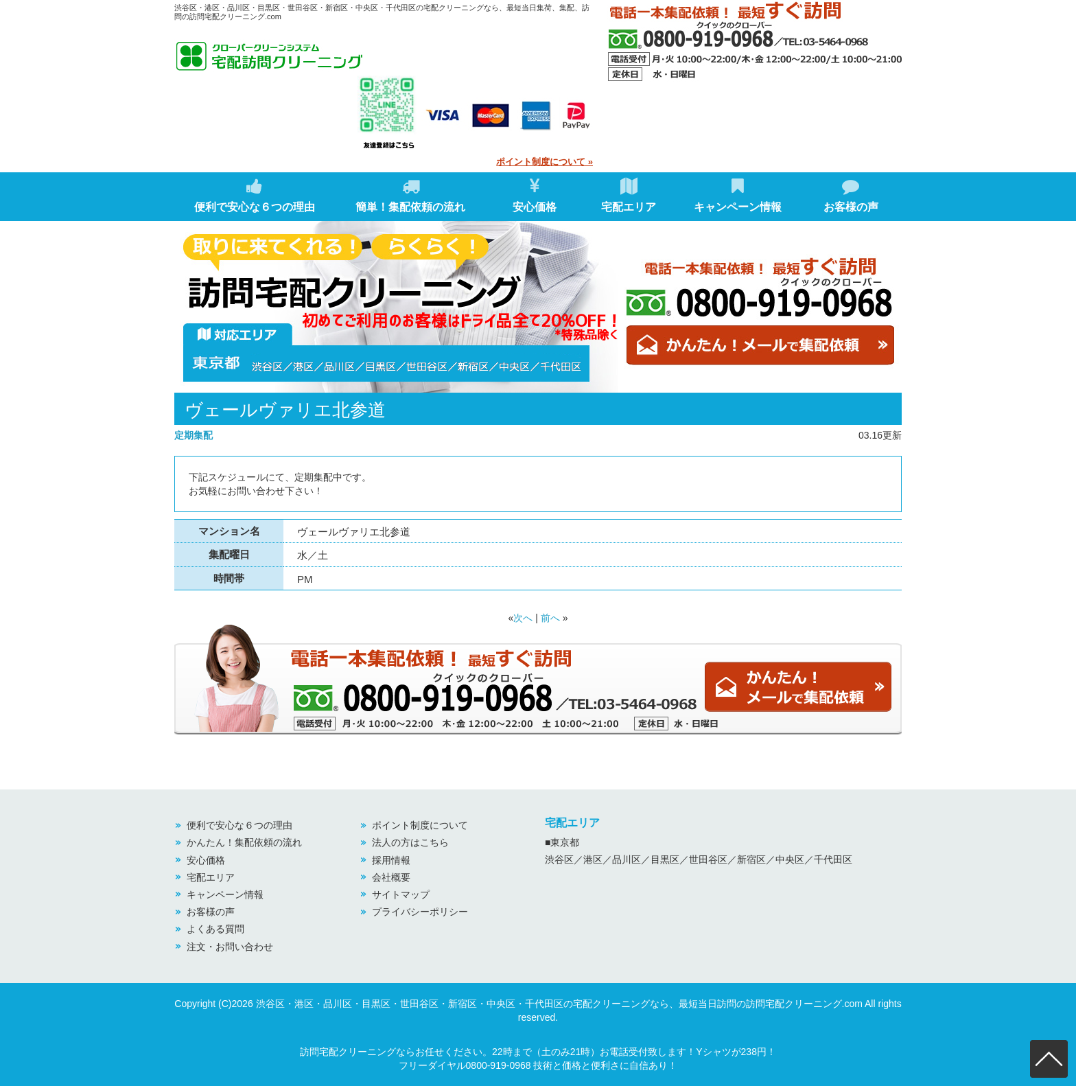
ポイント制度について (420, 825)
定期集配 (193, 435)
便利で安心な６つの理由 (254, 195)
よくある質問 (215, 928)
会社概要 (391, 877)
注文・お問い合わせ (230, 946)
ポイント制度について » (544, 162)
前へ (550, 617)
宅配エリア (628, 195)
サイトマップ (401, 894)
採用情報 (391, 860)
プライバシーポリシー (420, 911)
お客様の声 (850, 195)
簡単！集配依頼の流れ (410, 195)
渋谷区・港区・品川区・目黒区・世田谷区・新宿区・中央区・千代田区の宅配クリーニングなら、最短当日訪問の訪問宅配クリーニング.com (559, 1003)
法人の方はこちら (410, 842)
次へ (523, 617)
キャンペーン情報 (738, 195)
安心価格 (535, 195)
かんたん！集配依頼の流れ (244, 842)
